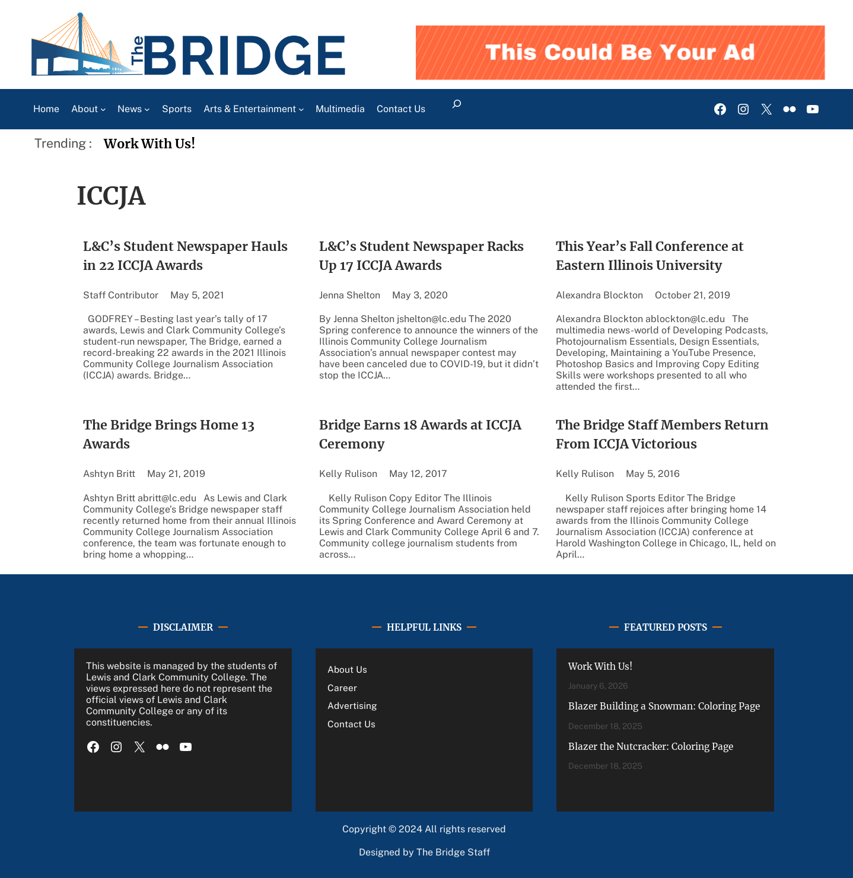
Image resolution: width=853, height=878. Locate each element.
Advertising (352, 705)
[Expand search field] (456, 109)
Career (342, 687)
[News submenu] (147, 109)
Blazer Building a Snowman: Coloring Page (664, 706)
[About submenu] (103, 109)
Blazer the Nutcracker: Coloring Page (650, 746)
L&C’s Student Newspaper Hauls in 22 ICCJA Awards (185, 255)
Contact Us (351, 723)
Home (46, 108)
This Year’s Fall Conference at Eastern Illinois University (650, 255)
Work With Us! (150, 144)
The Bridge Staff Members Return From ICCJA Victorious (662, 434)
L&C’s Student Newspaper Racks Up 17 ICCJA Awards (421, 255)
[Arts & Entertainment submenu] (301, 109)
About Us (347, 669)
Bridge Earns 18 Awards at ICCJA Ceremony (420, 434)
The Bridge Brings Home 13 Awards (168, 434)
